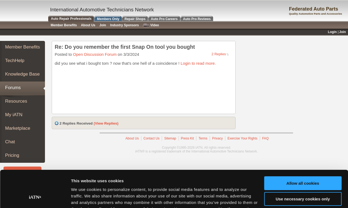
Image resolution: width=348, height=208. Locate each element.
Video (151, 25)
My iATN (13, 114)
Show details (83, 197)
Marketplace (17, 128)
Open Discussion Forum (95, 54)
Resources (16, 101)
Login (332, 32)
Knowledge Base (22, 74)
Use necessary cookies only (303, 166)
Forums (13, 87)
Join (102, 25)
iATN (24, 11)
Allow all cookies (303, 150)
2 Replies (219, 54)
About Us (88, 25)
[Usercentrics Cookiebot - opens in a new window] (35, 197)
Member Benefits (22, 47)
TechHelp (14, 60)
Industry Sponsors (124, 25)
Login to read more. (198, 63)
